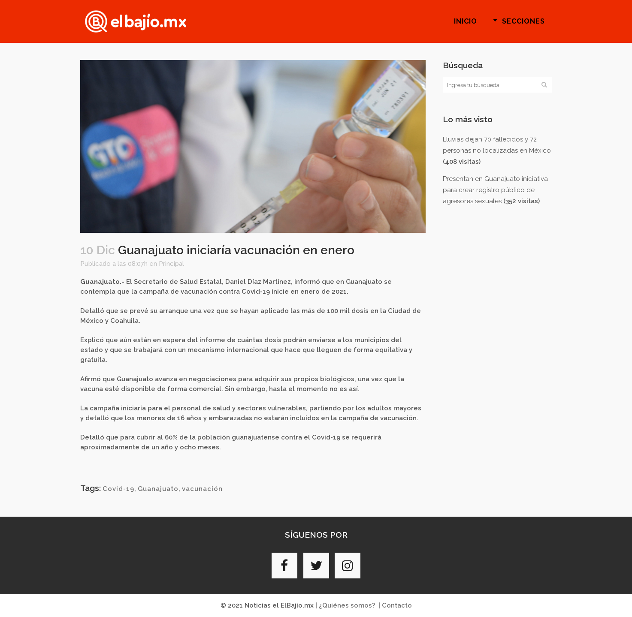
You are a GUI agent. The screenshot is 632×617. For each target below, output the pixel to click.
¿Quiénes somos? (347, 605)
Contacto (397, 605)
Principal (171, 264)
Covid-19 (118, 489)
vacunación (202, 489)
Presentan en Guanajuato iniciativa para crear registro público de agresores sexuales (495, 190)
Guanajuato (158, 489)
